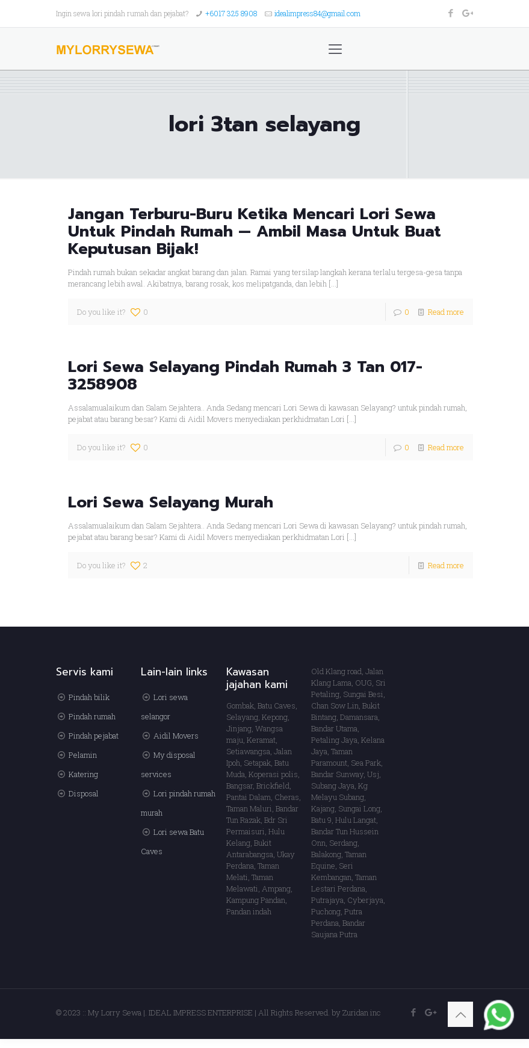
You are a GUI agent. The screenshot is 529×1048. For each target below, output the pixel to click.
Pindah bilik (89, 697)
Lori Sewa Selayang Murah (170, 502)
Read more (446, 311)
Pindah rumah (92, 716)
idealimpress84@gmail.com (317, 13)
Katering (83, 774)
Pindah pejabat (94, 735)
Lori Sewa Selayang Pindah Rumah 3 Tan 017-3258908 (245, 375)
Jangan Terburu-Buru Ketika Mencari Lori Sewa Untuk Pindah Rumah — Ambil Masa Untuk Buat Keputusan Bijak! (254, 231)
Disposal (84, 793)
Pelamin (83, 754)
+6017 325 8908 (231, 13)
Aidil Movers (176, 735)
